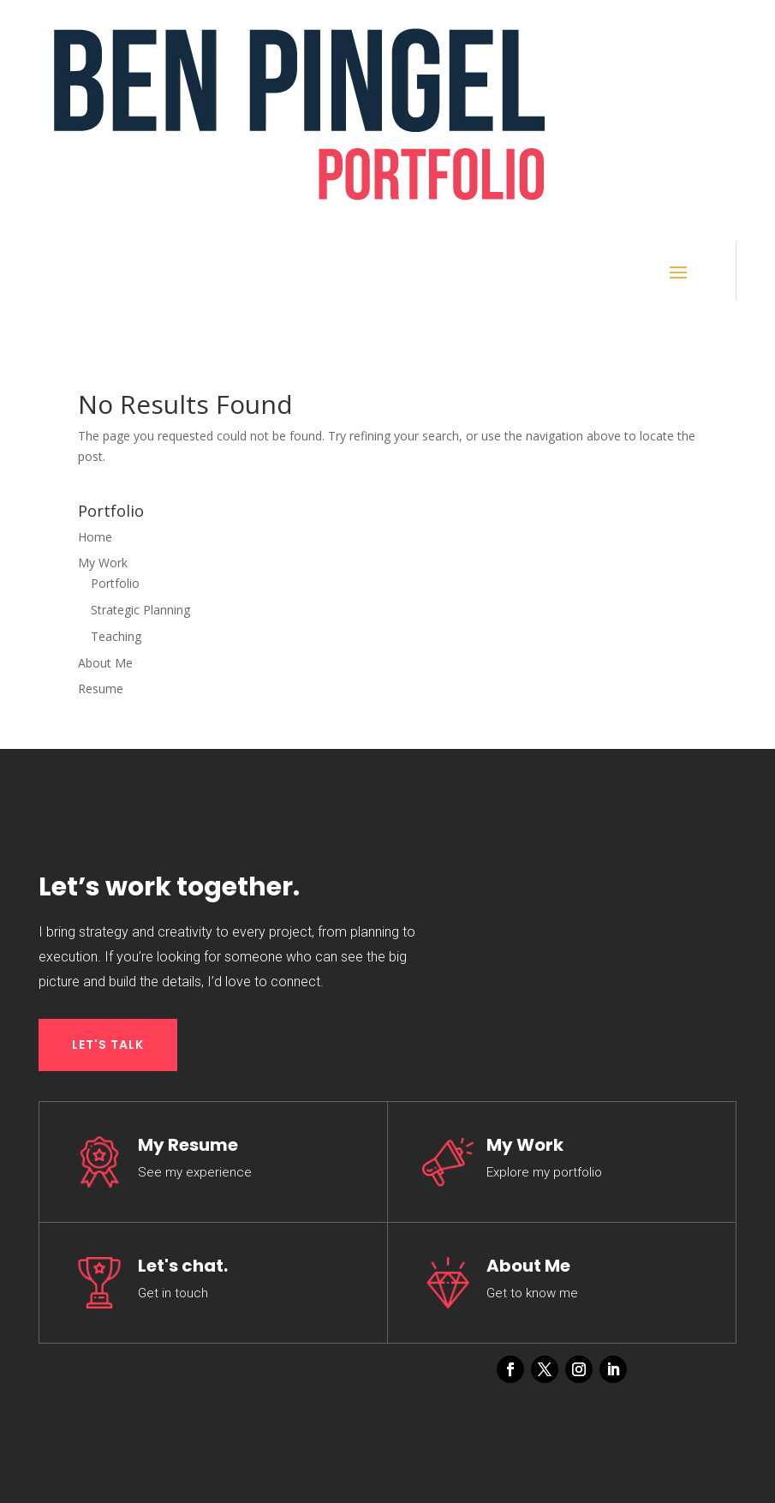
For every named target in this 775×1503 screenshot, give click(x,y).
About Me (105, 663)
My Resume (188, 1145)
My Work (103, 562)
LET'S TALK (108, 1044)
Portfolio (115, 583)
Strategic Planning (140, 610)
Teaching (116, 636)
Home (95, 537)
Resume (100, 688)
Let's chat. (183, 1266)
